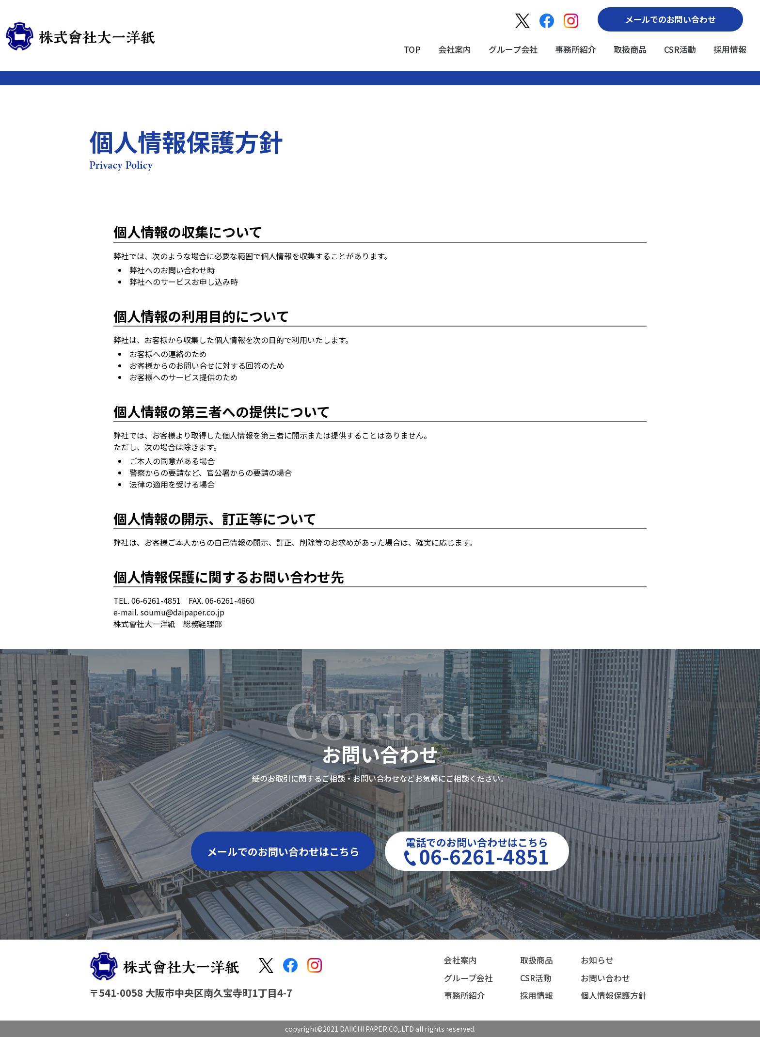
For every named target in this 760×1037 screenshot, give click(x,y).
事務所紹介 (575, 49)
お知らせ (594, 961)
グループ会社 (513, 49)
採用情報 (729, 49)
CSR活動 (680, 49)
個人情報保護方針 (612, 994)
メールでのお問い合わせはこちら (283, 851)
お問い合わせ (603, 978)
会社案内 (454, 49)
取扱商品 (630, 49)
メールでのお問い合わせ (670, 19)
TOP (412, 49)
